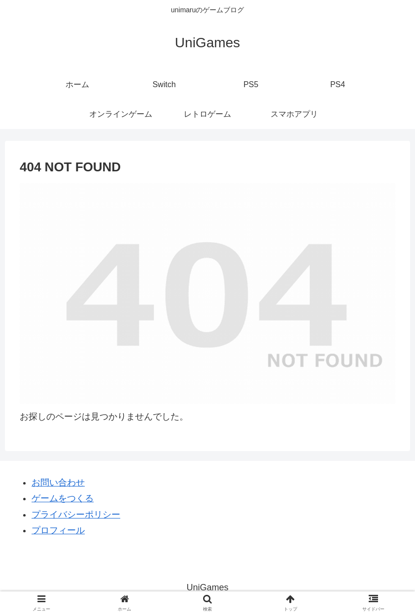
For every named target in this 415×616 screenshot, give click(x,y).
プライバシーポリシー (76, 514)
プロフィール (58, 530)
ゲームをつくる (63, 498)
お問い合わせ (58, 482)
